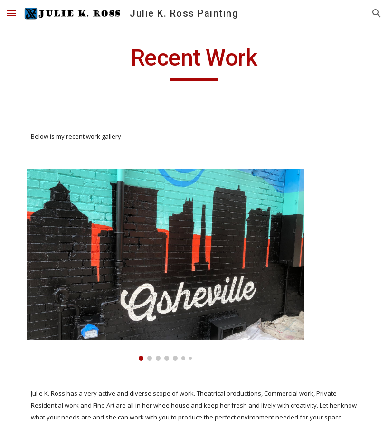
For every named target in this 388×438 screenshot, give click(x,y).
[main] (194, 62)
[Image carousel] (165, 265)
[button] (11, 13)
